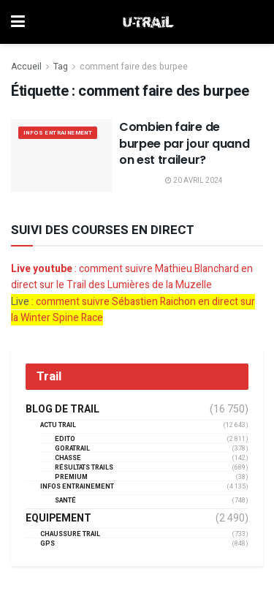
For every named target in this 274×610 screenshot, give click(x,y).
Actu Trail (58, 425)
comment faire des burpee (134, 66)
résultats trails (84, 467)
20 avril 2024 (194, 181)
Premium (71, 477)
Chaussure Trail (70, 534)
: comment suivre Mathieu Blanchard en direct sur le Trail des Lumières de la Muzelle (132, 277)
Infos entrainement (57, 133)
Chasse (68, 458)
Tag (60, 66)
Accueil (26, 66)
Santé (65, 500)
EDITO (65, 439)
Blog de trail (62, 409)
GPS (47, 544)
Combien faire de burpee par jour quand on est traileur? (184, 143)
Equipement (58, 518)
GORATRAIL (72, 448)
